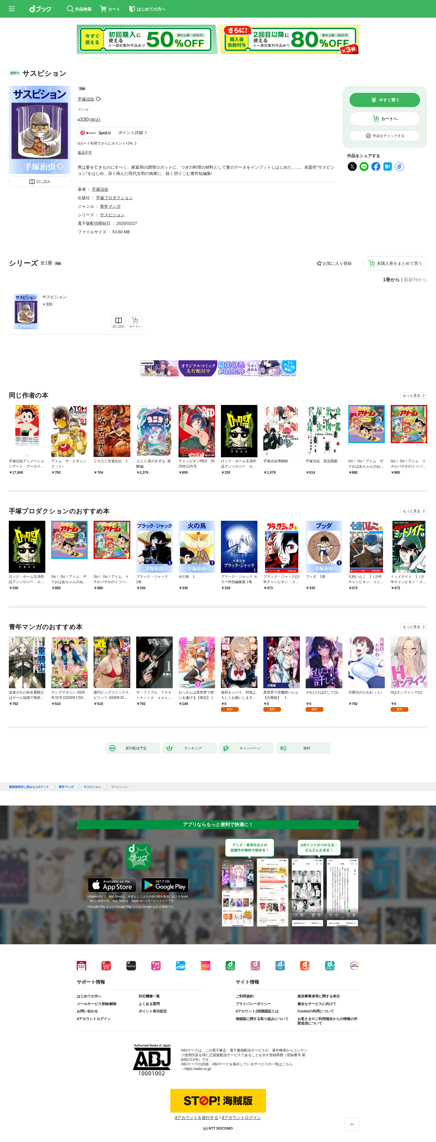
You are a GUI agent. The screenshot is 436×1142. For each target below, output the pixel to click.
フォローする (98, 99)
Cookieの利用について (315, 1011)
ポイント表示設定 (153, 1011)
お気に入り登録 (337, 263)
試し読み (43, 182)
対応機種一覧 (149, 996)
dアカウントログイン (94, 1019)
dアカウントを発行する (196, 1117)
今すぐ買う (389, 100)
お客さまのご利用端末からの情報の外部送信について (327, 1021)
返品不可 (85, 152)
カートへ (389, 118)
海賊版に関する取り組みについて (262, 1019)
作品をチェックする (389, 136)
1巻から (391, 279)
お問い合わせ (87, 1011)
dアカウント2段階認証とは (257, 1011)
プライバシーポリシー (253, 1004)
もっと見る (411, 395)
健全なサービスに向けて (316, 1004)
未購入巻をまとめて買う (399, 263)
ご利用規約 (244, 996)
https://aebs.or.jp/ (197, 1069)
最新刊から (415, 279)
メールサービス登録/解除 (97, 1004)
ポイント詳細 (130, 132)
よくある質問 (149, 1004)
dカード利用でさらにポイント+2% (105, 143)
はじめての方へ (89, 996)
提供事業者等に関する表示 (318, 996)
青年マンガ (110, 206)
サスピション (54, 296)
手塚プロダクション (114, 197)
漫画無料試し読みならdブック (29, 787)
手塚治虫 (86, 99)
